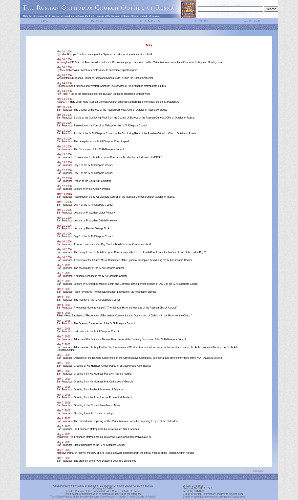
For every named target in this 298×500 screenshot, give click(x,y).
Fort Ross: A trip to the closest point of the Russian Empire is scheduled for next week (103, 94)
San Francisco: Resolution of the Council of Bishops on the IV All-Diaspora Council (102, 125)
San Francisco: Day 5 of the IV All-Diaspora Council (85, 173)
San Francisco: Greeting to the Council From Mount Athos (88, 405)
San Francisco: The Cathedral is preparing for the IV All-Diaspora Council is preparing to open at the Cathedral (117, 421)
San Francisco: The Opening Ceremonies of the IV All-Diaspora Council (96, 323)
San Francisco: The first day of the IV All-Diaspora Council (88, 299)
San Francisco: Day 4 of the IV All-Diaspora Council (85, 204)
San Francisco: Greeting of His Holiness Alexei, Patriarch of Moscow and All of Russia (103, 365)
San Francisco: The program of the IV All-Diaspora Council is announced (96, 460)
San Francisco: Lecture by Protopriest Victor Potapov (86, 212)
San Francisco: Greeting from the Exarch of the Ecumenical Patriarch (94, 397)
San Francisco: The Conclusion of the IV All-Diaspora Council (90, 149)
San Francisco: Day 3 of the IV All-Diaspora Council (85, 236)
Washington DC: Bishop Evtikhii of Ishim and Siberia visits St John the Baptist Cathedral (105, 78)
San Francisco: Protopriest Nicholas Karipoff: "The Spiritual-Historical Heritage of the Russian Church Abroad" (117, 307)
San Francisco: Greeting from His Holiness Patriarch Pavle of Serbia (94, 373)
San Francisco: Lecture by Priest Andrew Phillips (83, 189)
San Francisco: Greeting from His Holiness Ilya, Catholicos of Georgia (95, 381)
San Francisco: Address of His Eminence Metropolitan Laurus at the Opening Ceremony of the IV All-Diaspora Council (121, 339)
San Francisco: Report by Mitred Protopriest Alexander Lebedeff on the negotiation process (106, 291)
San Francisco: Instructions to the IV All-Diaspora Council (88, 331)
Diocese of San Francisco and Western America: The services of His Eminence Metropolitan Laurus (111, 86)
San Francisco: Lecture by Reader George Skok (83, 228)
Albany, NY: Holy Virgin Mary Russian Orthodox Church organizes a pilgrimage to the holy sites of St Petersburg (118, 101)
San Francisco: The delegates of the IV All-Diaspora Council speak (93, 141)
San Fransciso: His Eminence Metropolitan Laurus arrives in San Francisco (98, 429)
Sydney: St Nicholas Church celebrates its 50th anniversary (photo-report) (97, 70)
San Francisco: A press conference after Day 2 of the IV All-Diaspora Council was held (104, 244)
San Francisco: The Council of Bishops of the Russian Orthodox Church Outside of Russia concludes (112, 109)
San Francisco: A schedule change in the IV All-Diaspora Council (92, 276)
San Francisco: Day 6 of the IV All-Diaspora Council (85, 165)
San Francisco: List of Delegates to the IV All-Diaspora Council (91, 445)
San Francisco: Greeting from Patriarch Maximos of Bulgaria (90, 389)
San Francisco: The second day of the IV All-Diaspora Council (90, 268)
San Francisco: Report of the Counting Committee (84, 181)
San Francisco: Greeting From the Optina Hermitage (85, 413)
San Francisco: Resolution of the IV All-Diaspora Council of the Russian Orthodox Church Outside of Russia (115, 196)
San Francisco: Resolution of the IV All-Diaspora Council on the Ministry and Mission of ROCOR (109, 157)
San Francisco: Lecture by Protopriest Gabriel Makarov (87, 220)
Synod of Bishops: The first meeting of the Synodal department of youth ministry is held (104, 54)
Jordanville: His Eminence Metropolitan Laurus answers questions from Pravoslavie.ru (104, 437)
